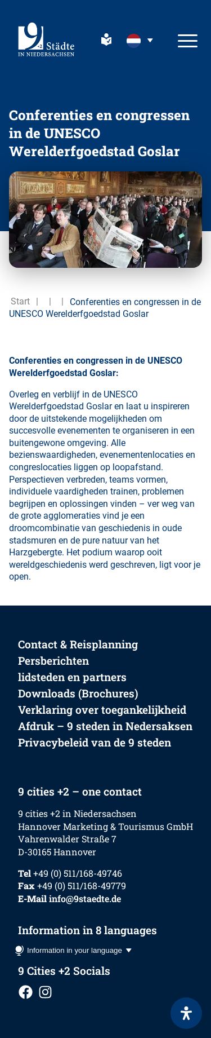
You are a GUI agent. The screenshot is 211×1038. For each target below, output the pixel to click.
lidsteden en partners (72, 677)
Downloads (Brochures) (78, 693)
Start (20, 301)
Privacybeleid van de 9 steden (94, 742)
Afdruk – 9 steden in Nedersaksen (105, 726)
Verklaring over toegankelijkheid (102, 710)
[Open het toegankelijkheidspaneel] (186, 1013)
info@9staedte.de (85, 898)
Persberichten (53, 660)
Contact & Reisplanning (78, 644)
